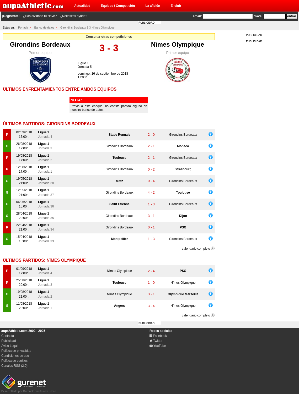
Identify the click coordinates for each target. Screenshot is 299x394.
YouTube (158, 346)
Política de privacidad (16, 351)
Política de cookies (14, 361)
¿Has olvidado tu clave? (40, 16)
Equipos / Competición (118, 6)
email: (197, 16)
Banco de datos (44, 27)
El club (175, 6)
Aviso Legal (9, 346)
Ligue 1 (83, 63)
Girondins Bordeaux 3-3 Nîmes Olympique (87, 27)
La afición (152, 6)
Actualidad (82, 6)
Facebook (158, 336)
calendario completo (196, 248)
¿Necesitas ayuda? (73, 16)
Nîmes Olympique (177, 44)
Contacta (7, 336)
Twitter (156, 341)
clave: (258, 16)
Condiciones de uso (15, 356)
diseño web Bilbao (28, 390)
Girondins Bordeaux (40, 44)
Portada (23, 27)
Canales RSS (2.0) (14, 366)
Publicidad (8, 341)
